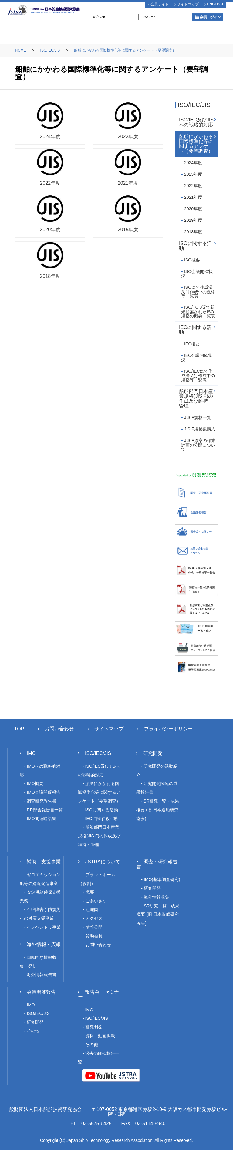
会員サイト (159, 4)
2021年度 (193, 197)
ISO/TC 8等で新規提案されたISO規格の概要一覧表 (198, 311)
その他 (33, 1031)
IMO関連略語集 (41, 818)
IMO (31, 753)
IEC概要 (192, 343)
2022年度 (193, 185)
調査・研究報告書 (157, 864)
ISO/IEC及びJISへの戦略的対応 (196, 122)
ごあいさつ (96, 901)
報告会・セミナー (98, 994)
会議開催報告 (41, 992)
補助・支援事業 (44, 861)
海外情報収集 (156, 897)
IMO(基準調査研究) (162, 879)
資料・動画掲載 (100, 1035)
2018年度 (193, 231)
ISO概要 (192, 260)
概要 (90, 892)
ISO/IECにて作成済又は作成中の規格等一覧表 (198, 375)
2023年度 (193, 174)
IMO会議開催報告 (43, 792)
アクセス (94, 918)
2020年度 (193, 208)
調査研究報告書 (41, 801)
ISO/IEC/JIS (50, 50)
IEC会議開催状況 (196, 357)
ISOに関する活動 (195, 246)
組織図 (92, 909)
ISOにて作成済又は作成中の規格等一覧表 (198, 291)
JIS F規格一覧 (197, 417)
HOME (20, 50)
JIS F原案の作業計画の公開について (198, 445)
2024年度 (193, 162)
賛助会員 (94, 935)
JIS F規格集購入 (199, 429)
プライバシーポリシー (168, 728)
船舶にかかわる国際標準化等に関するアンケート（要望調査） (125, 50)
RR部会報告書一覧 (44, 809)
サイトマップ (188, 4)
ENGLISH (215, 4)
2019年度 (193, 220)
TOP (19, 728)
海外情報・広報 (44, 944)
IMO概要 (35, 783)
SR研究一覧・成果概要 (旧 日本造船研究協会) (157, 810)
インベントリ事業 (44, 927)
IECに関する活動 (195, 330)
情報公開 (94, 927)
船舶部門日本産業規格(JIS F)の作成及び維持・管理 (196, 398)
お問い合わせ (59, 728)
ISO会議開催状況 (197, 273)
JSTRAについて (102, 861)
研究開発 (153, 753)
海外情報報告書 (41, 974)
